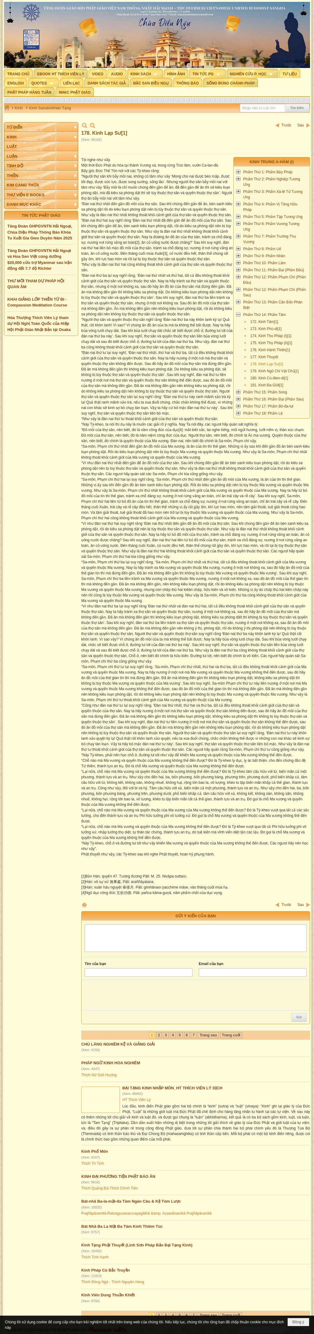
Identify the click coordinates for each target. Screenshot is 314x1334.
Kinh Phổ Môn (94, 1151)
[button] (145, 73)
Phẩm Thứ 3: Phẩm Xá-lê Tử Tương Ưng (273, 194)
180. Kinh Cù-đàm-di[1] (269, 378)
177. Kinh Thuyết (264, 357)
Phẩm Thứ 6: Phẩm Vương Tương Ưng (271, 226)
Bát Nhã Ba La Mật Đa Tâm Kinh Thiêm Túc (122, 1226)
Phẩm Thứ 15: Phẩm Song (265, 392)
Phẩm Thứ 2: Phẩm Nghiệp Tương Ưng (271, 182)
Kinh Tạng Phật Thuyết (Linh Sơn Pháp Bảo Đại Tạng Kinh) (137, 1245)
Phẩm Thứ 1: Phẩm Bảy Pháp (268, 172)
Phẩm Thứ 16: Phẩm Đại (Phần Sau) (273, 399)
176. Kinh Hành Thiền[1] (270, 350)
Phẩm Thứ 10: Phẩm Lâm (264, 263)
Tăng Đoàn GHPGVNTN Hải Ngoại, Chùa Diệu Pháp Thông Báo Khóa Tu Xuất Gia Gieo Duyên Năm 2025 (39, 232)
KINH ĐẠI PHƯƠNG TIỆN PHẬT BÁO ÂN (118, 1176)
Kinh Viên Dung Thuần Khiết (108, 1295)
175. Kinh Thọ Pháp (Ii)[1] (271, 343)
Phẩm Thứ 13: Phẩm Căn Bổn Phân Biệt (273, 305)
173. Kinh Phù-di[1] (265, 329)
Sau (300, 125)
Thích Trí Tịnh (92, 1163)
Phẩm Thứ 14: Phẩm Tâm (264, 315)
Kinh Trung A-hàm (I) (272, 162)
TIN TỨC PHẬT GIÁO (41, 215)
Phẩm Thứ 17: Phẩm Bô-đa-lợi (268, 406)
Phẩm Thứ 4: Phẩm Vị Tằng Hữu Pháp (270, 207)
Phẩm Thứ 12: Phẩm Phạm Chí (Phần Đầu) (274, 280)
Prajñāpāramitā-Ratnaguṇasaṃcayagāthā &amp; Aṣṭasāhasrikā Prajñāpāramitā (146, 1213)
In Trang (84, 905)
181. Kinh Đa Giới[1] (266, 385)
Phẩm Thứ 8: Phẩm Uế (262, 249)
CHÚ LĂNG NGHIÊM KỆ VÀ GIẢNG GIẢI (118, 1044)
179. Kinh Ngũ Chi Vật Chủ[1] (274, 371)
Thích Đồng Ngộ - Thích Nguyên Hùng (112, 1282)
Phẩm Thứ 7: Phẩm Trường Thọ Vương (269, 239)
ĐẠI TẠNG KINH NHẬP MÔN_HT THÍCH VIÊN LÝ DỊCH (172, 1088)
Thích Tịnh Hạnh (95, 1257)
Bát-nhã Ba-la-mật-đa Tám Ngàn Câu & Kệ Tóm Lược (131, 1201)
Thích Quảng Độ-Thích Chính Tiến (109, 1188)
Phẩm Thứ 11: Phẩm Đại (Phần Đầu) (273, 270)
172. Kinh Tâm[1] (264, 322)
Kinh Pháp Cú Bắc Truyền (105, 1270)
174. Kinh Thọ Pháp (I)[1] (270, 336)
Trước (286, 125)
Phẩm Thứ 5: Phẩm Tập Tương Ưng (273, 217)
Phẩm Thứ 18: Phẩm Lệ (263, 413)
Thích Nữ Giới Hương (99, 1075)
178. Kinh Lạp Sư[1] (266, 364)
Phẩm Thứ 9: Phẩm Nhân (264, 256)
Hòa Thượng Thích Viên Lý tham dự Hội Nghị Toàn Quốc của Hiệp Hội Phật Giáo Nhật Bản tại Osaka (39, 323)
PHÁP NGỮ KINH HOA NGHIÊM (110, 1063)
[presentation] (131, 995)
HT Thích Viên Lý (136, 1100)
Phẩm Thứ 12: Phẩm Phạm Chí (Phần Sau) (274, 292)
